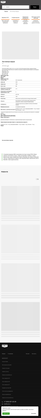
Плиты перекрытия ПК (6, 378)
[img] (3, 2)
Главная (6, 11)
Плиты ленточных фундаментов (7, 391)
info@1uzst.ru (7, 404)
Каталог (27, 353)
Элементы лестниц (5, 371)
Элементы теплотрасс (6, 368)
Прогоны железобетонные (6, 394)
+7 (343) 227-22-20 (10, 401)
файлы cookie (10, 409)
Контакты (34, 353)
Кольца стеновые (5, 361)
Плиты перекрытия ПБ (6, 381)
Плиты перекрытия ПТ (6, 384)
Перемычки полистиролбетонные (7, 397)
